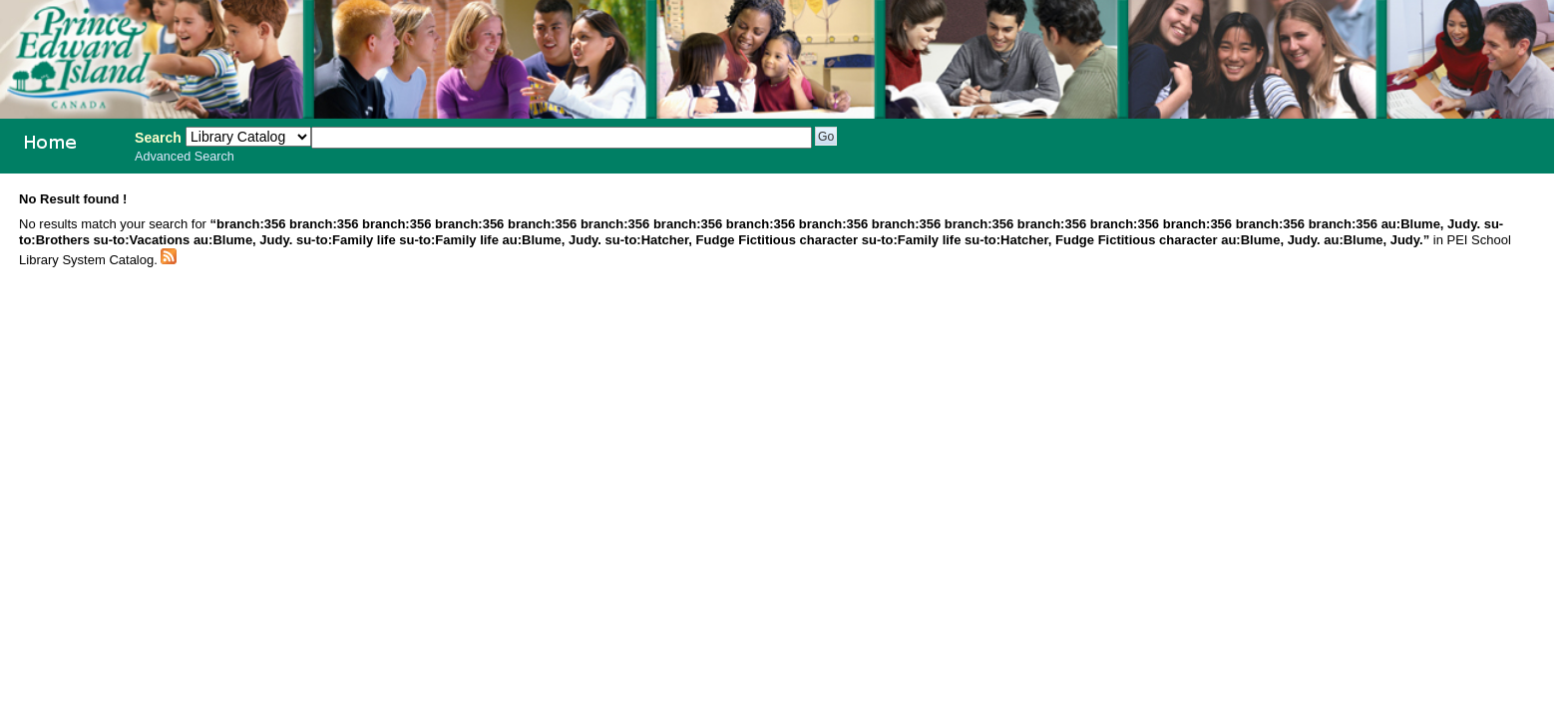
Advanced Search (184, 157)
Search (158, 138)
